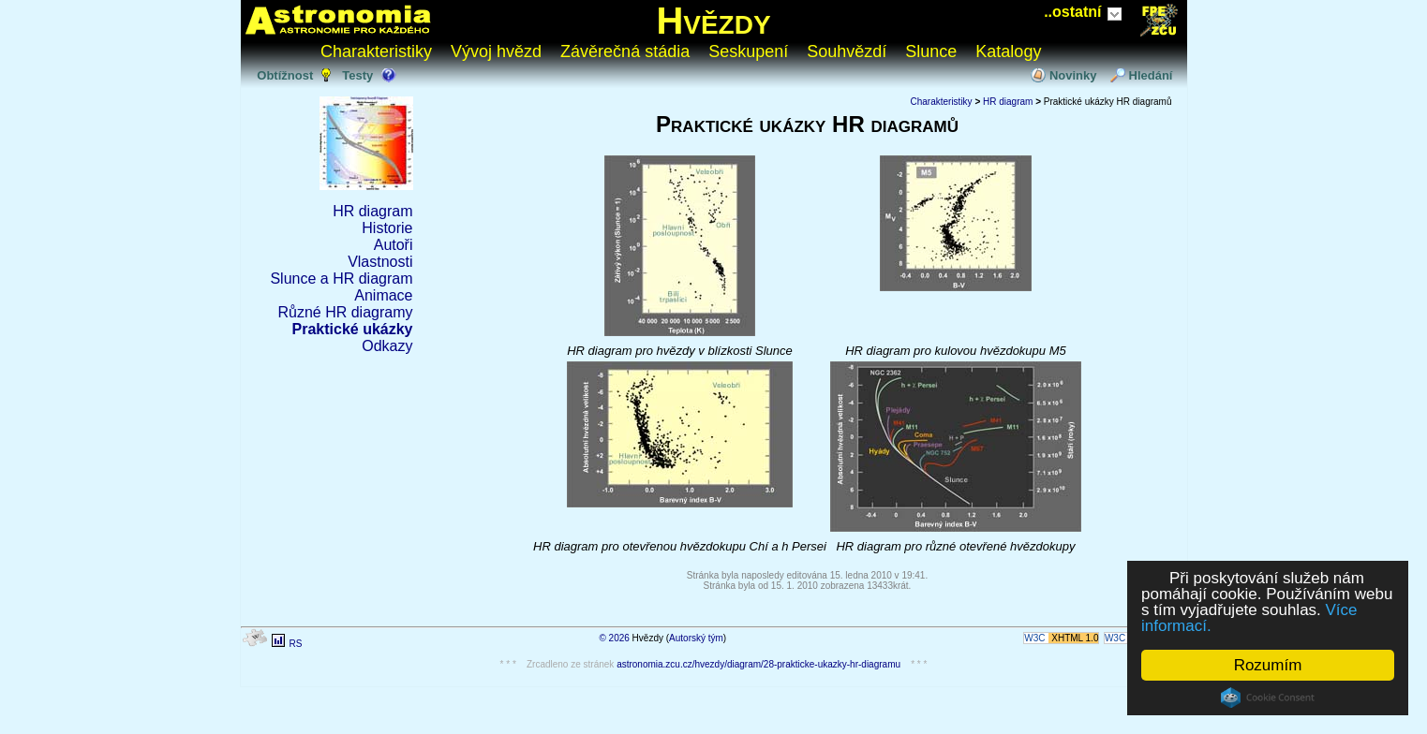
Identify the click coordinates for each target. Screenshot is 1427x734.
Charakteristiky (376, 51)
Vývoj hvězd (496, 51)
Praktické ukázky (352, 329)
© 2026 (614, 638)
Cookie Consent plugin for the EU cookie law (1268, 697)
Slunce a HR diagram (341, 278)
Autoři (393, 245)
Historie (387, 228)
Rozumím (1268, 665)
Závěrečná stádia (625, 51)
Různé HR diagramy (344, 312)
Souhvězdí (846, 51)
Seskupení (748, 51)
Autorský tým (696, 638)
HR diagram (372, 211)
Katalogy (1008, 51)
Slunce (931, 51)
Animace (383, 295)
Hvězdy (713, 20)
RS (295, 644)
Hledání (1151, 75)
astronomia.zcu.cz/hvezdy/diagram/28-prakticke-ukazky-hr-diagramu (758, 664)
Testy (357, 75)
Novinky (1073, 75)
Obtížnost (285, 75)
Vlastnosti (380, 262)
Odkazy (387, 346)
